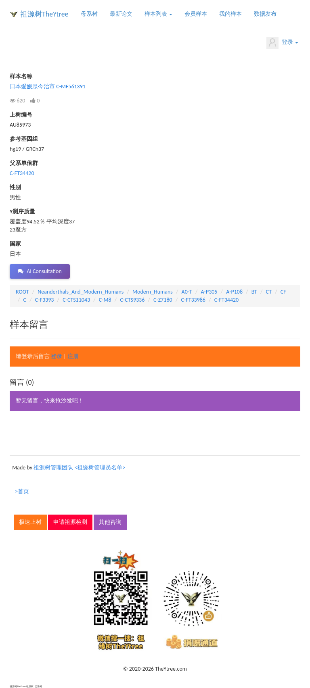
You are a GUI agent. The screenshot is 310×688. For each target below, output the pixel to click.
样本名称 (21, 76)
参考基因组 (24, 139)
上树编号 (21, 114)
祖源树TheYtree (44, 14)
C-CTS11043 (76, 299)
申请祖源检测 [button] (70, 522)
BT (254, 291)
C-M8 (105, 299)
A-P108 (234, 291)
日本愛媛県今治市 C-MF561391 (48, 86)
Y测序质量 (22, 211)
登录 (282, 43)
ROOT (22, 291)
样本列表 (158, 13)
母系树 (89, 13)
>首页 (22, 491)
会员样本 (195, 13)
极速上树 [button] (30, 522)
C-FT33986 (193, 299)
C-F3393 (44, 299)
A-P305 (209, 291)
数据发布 (265, 13)
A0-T (187, 291)
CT (269, 291)
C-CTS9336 (132, 299)
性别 (15, 187)
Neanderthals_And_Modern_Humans (81, 291)
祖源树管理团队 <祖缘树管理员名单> (79, 467)
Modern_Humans (152, 291)
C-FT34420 (22, 173)
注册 (73, 356)
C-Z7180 (162, 299)
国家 (15, 243)
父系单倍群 (24, 163)
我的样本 (230, 13)
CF (283, 291)
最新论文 (121, 13)
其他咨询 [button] (110, 522)
